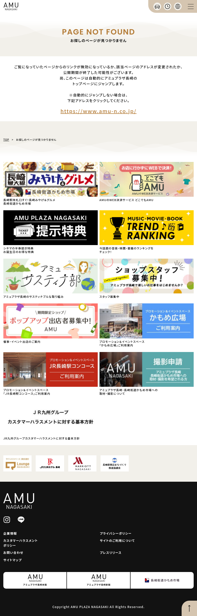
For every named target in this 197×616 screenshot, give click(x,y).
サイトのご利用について (117, 540)
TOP (6, 139)
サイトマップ (12, 560)
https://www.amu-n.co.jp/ (98, 111)
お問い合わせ (13, 552)
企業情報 (10, 533)
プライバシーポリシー (116, 533)
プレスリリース (111, 552)
